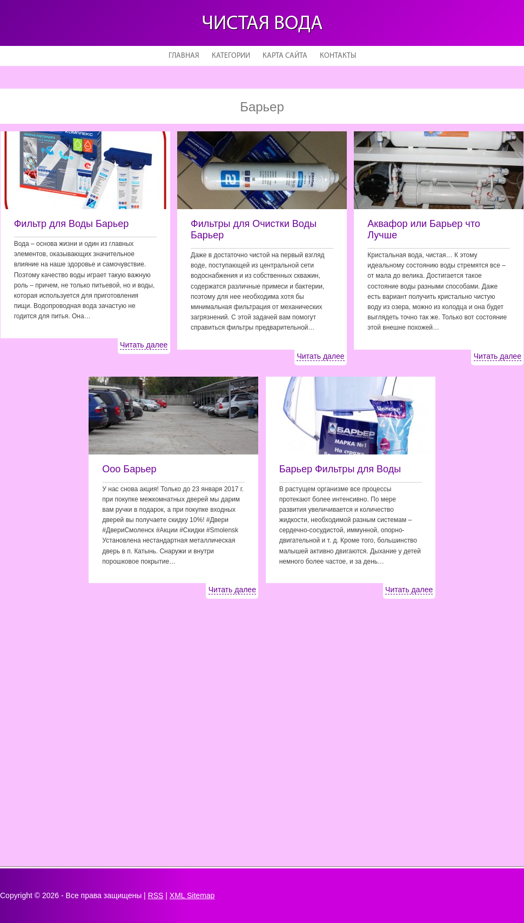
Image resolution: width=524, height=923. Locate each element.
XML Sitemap (192, 895)
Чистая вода (262, 24)
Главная (184, 56)
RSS (156, 895)
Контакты (338, 56)
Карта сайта (285, 56)
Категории (231, 56)
